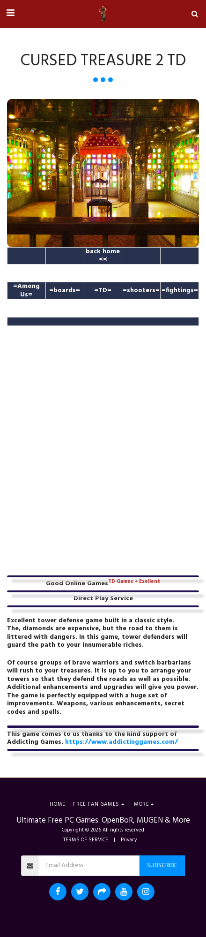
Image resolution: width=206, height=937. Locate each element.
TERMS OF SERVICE (85, 840)
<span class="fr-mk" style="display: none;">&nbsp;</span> (103, 444)
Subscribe (162, 865)
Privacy (129, 840)
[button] (10, 13)
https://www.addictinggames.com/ (121, 742)
